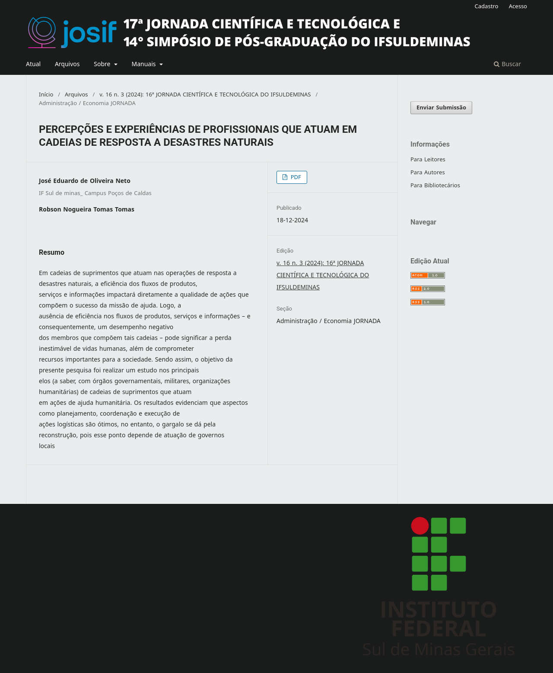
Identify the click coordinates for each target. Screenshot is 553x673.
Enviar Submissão (441, 107)
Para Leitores (427, 159)
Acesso (518, 6)
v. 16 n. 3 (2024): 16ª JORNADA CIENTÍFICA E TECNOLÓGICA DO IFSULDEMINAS (205, 94)
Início (46, 94)
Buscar (507, 64)
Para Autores (427, 172)
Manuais (144, 64)
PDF (295, 177)
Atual (33, 64)
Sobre (103, 64)
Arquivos (67, 64)
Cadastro (487, 6)
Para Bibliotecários (435, 185)
